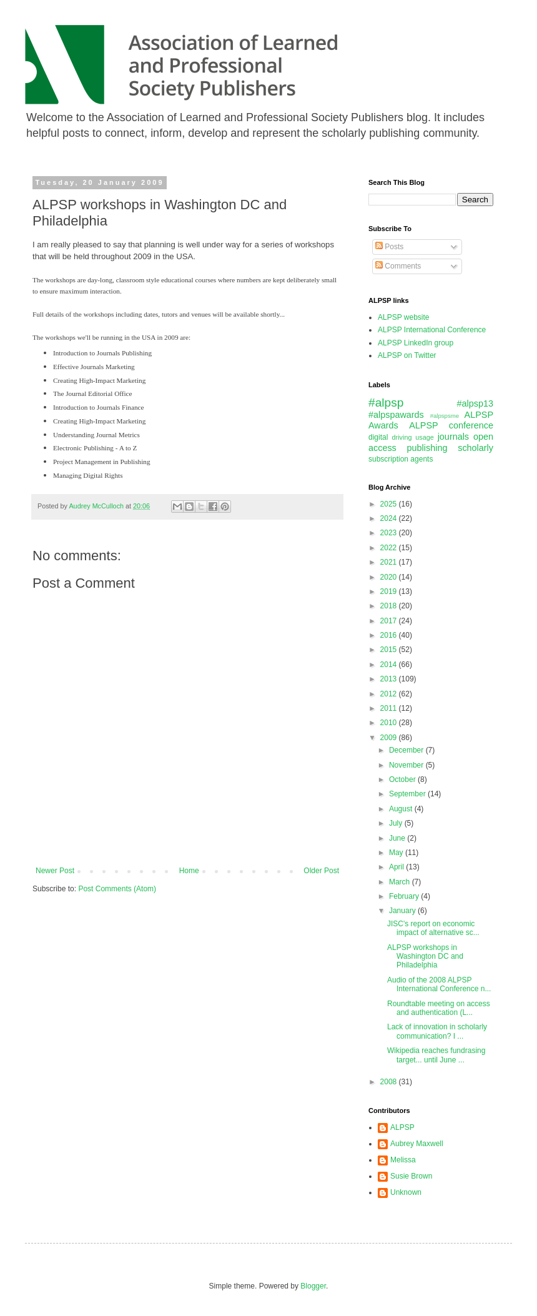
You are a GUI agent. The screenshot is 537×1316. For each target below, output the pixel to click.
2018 (389, 605)
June (398, 838)
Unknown (405, 1192)
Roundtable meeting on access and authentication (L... (438, 1008)
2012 (389, 694)
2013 (389, 679)
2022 (389, 547)
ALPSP (402, 1127)
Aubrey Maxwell (416, 1143)
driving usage (413, 437)
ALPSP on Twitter (407, 355)
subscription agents (400, 459)
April (397, 867)
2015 (389, 649)
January (403, 910)
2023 (389, 532)
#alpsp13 (475, 403)
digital (378, 437)
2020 (389, 577)
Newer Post (55, 870)
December (407, 750)
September (408, 793)
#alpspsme (444, 415)
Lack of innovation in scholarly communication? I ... (437, 1031)
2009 (389, 737)
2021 (389, 562)
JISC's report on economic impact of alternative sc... (433, 928)
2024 (389, 518)
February (405, 896)
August (402, 808)
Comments (398, 266)
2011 (389, 708)
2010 (389, 722)
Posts (389, 246)
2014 (389, 664)
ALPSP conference (451, 425)
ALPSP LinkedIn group (415, 343)
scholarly (475, 448)
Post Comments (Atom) (117, 888)
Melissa (403, 1159)
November (407, 765)
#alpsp (386, 402)
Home (189, 870)
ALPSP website (404, 317)
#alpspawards (396, 415)
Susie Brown (411, 1176)
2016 (389, 635)
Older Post (321, 870)
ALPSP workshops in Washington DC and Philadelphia (425, 956)
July (397, 823)
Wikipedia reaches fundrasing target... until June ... (436, 1055)
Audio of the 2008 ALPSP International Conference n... (439, 984)
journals (453, 437)
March (400, 882)
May (397, 852)
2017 (389, 620)
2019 (389, 591)
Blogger (313, 1286)
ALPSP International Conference (432, 329)
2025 (389, 504)
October (403, 779)
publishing (427, 448)
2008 (389, 1081)
